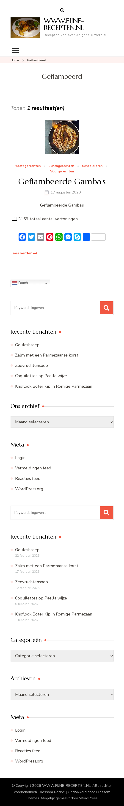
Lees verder (21, 253)
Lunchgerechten (61, 166)
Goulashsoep (27, 345)
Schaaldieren (92, 166)
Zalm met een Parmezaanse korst (46, 355)
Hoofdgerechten (28, 166)
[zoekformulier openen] (62, 10)
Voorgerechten (62, 171)
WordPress (88, 798)
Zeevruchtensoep (31, 365)
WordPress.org (29, 489)
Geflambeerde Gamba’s (62, 181)
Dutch (20, 283)
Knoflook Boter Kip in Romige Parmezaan (53, 386)
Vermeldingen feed (33, 468)
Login (20, 457)
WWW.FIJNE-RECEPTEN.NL (64, 24)
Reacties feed (28, 478)
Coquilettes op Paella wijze (41, 375)
